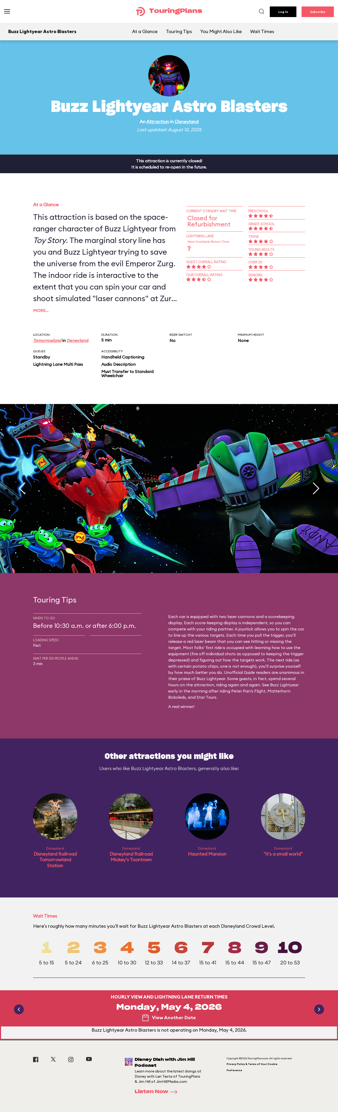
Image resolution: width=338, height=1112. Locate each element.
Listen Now (158, 1092)
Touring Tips (179, 31)
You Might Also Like (221, 31)
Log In (283, 12)
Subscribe (317, 12)
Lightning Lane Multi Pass (58, 364)
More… (41, 310)
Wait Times (262, 31)
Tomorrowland (47, 340)
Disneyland (186, 122)
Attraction (157, 122)
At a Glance (145, 31)
